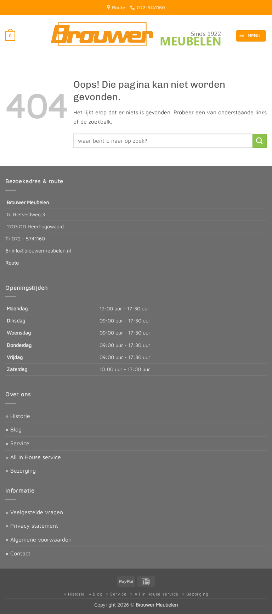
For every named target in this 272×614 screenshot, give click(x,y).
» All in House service (33, 457)
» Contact (17, 553)
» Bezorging (20, 470)
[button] (10, 36)
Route (12, 263)
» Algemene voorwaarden (38, 539)
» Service (17, 443)
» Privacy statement (31, 525)
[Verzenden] (260, 141)
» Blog (13, 429)
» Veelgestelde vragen (34, 512)
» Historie (17, 416)
